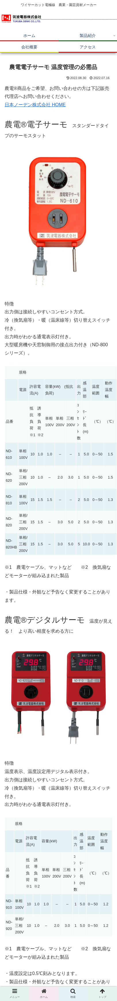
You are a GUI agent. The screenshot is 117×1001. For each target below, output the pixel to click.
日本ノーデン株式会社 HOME (35, 104)
